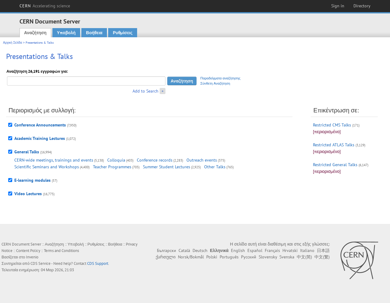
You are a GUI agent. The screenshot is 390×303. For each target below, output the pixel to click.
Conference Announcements (40, 125)
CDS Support (97, 263)
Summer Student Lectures (166, 167)
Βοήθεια (94, 32)
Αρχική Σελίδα (12, 43)
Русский (248, 257)
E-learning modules (32, 180)
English (238, 250)
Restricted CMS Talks (332, 125)
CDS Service (40, 263)
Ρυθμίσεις (122, 32)
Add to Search (145, 91)
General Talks (26, 152)
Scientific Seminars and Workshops (46, 167)
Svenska (286, 257)
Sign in (337, 6)
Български (166, 250)
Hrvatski (290, 250)
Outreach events (201, 160)
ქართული (166, 257)
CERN (45, 6)
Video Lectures (28, 193)
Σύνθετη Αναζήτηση (215, 83)
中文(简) (304, 257)
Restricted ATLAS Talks (333, 145)
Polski (211, 257)
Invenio (32, 257)
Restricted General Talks (335, 164)
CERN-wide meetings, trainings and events (53, 160)
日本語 (323, 250)
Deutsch (200, 250)
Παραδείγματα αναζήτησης (220, 78)
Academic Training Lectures (39, 138)
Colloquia (116, 160)
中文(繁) (322, 257)
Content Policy (28, 250)
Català (184, 250)
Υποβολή (66, 32)
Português (229, 257)
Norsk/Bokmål (191, 257)
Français (272, 250)
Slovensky (268, 257)
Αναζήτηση (35, 32)
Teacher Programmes (112, 167)
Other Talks (214, 167)
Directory (361, 6)
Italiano (307, 250)
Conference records (154, 160)
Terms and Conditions (61, 250)
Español (254, 250)
